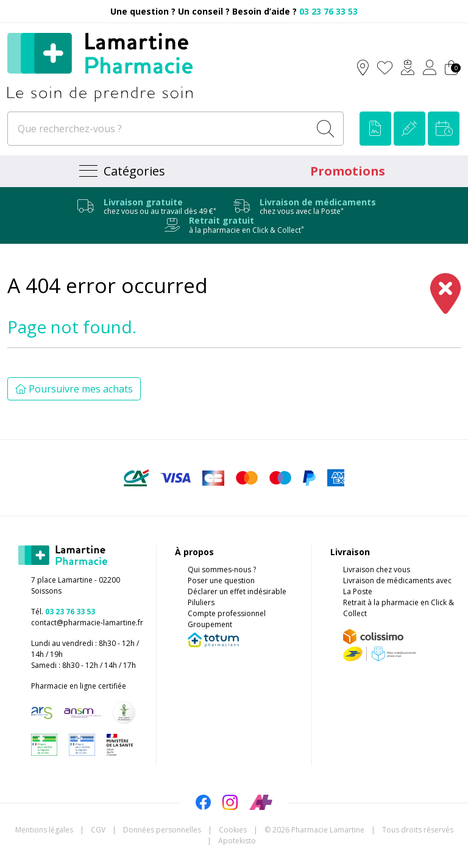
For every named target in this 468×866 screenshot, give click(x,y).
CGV (98, 830)
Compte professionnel (227, 613)
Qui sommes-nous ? (222, 569)
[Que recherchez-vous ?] (159, 129)
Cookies (233, 830)
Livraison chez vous (376, 569)
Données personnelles (162, 830)
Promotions (347, 171)
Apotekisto (237, 841)
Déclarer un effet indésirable (237, 591)
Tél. (63, 611)
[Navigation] (120, 171)
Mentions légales (44, 830)
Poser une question (221, 580)
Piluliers (201, 602)
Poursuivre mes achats (74, 389)
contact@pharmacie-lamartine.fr (87, 622)
